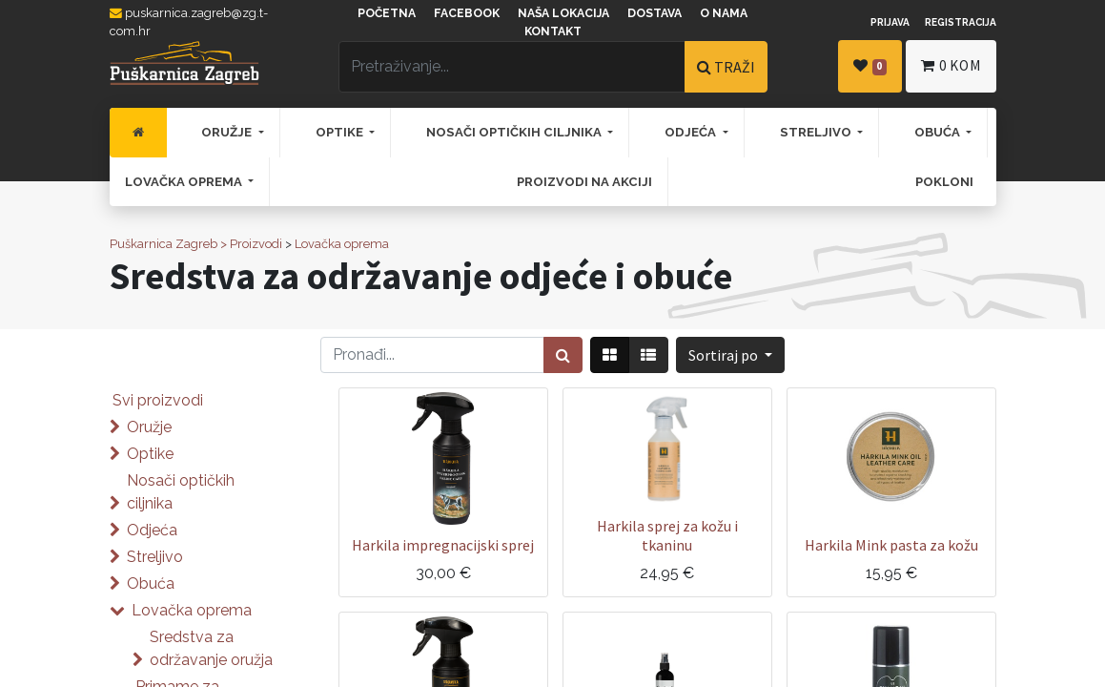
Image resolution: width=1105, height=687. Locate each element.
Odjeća (152, 530)
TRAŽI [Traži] (726, 66)
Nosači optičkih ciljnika (181, 491)
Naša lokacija (563, 13)
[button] (730, 355)
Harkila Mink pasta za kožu (891, 544)
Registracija (960, 22)
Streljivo (155, 557)
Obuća (150, 583)
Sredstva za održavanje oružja (211, 648)
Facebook (467, 13)
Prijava (890, 22)
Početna (387, 13)
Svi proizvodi (158, 400)
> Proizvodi (251, 244)
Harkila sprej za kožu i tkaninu (667, 534)
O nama (723, 13)
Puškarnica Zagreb (163, 244)
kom (950, 65)
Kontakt (553, 31)
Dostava (654, 13)
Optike (150, 454)
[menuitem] (138, 132)
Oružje (149, 427)
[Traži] (563, 355)
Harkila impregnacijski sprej (443, 544)
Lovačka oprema (342, 244)
